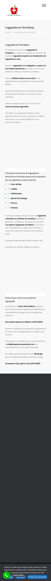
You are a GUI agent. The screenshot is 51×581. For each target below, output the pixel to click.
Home (7, 32)
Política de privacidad (37, 577)
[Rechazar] (47, 572)
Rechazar (20, 577)
